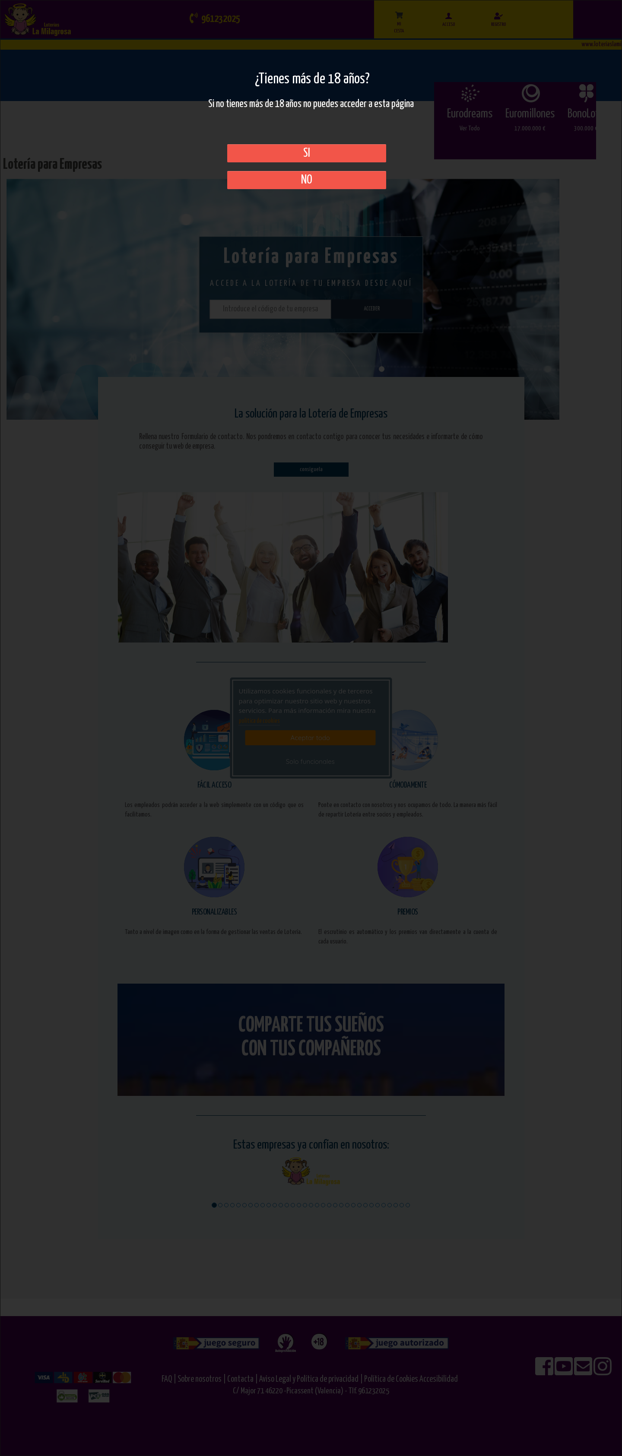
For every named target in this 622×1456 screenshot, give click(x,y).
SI (306, 153)
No (306, 180)
